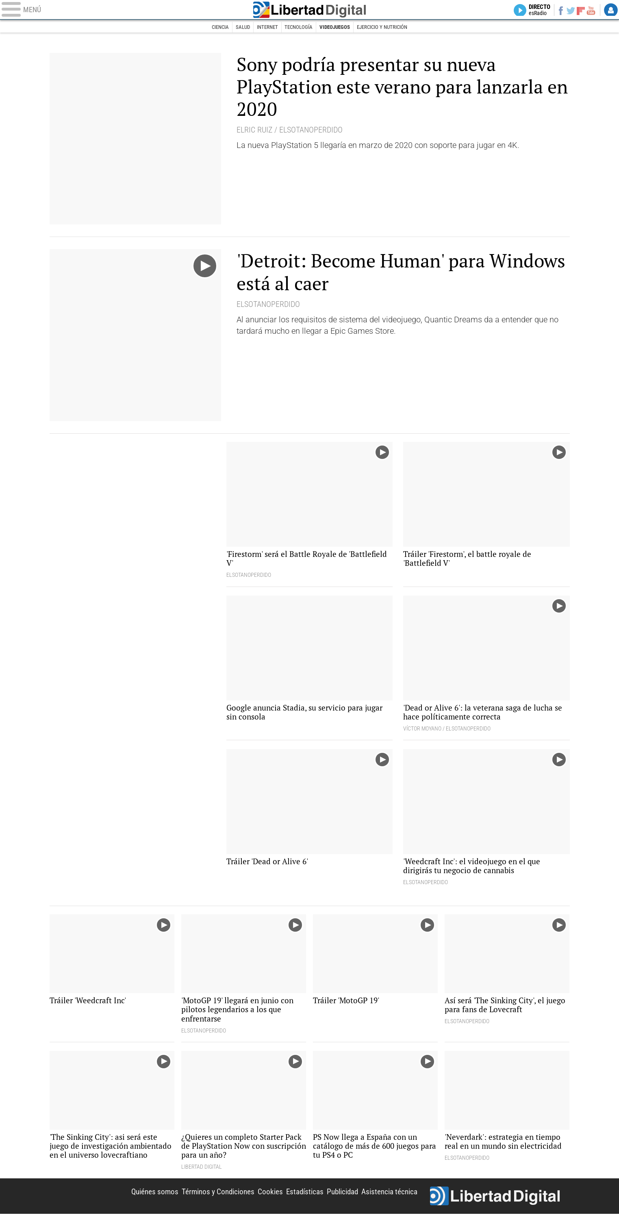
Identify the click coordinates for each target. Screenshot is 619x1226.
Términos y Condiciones (206, 1202)
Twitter (567, 10)
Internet (264, 27)
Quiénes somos (140, 1202)
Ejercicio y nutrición (388, 27)
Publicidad (337, 1202)
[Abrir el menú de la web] (122, 10)
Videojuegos (336, 27)
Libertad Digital (310, 10)
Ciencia (212, 27)
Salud (237, 27)
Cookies (261, 1202)
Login (611, 10)
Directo (532, 10)
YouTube (589, 10)
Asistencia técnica (387, 1202)
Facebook (556, 10)
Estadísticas (297, 1202)
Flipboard (578, 10)
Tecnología (298, 27)
